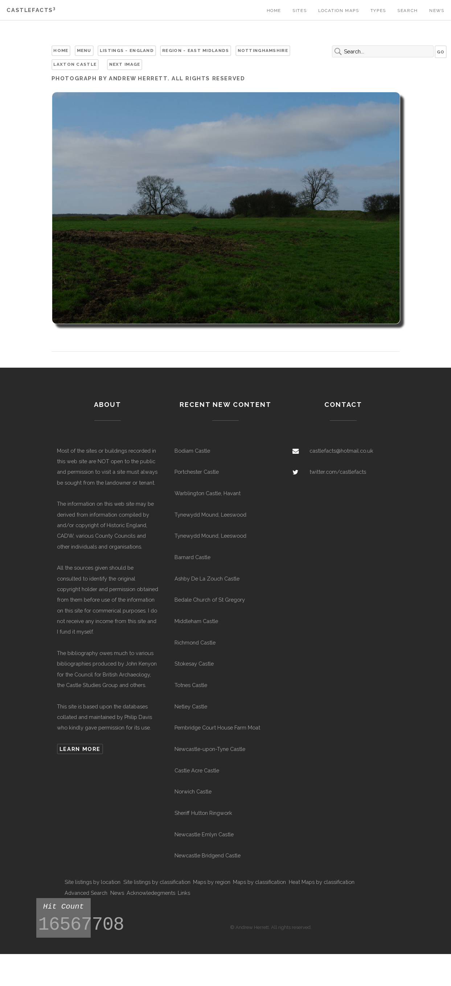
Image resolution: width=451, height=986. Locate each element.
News (436, 10)
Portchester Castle (197, 472)
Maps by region (211, 882)
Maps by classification (259, 882)
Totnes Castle (191, 685)
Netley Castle (191, 706)
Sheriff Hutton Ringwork (203, 813)
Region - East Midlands (195, 50)
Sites (299, 10)
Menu (84, 50)
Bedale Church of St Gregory (210, 600)
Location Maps (338, 10)
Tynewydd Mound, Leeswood (210, 515)
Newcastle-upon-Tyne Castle (210, 749)
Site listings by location (92, 882)
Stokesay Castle (194, 663)
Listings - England (127, 50)
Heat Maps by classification (321, 882)
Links (184, 893)
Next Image (124, 64)
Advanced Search (86, 893)
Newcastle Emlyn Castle (204, 834)
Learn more (80, 749)
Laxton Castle (75, 64)
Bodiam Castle (192, 451)
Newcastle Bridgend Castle (208, 855)
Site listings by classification (156, 882)
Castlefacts (31, 10)
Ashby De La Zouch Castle (207, 578)
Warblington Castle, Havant (208, 493)
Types (378, 10)
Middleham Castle (196, 621)
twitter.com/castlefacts (337, 472)
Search (407, 10)
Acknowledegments (151, 893)
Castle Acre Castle (197, 770)
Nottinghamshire (263, 50)
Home (274, 10)
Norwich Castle (193, 791)
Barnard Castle (192, 557)
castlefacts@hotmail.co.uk (341, 451)
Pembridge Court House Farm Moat (217, 727)
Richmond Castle (195, 642)
